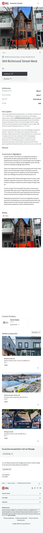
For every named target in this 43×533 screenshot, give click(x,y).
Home (3, 483)
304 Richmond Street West (24, 483)
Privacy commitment (21, 518)
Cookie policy (21, 520)
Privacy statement (9, 518)
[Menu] (38, 3)
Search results (11, 483)
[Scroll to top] (39, 483)
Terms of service (33, 518)
